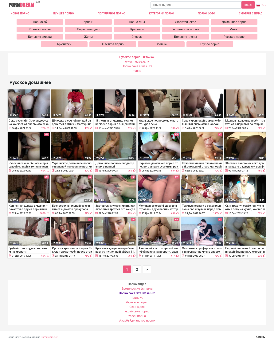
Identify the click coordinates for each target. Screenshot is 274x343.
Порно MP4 (137, 22)
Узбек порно (137, 316)
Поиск (248, 4)
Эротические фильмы (137, 288)
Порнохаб (40, 22)
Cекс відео (137, 307)
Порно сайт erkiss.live (137, 66)
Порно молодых (88, 29)
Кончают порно (40, 29)
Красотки (137, 29)
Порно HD (88, 22)
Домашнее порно (234, 22)
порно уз (137, 298)
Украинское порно (185, 29)
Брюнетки (64, 44)
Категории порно (161, 13)
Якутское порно (137, 302)
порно (137, 71)
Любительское (185, 22)
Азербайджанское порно (137, 320)
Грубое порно (209, 44)
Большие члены (185, 37)
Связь (260, 337)
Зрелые (161, 44)
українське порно (137, 311)
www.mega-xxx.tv (137, 61)
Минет (234, 29)
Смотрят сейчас (250, 13)
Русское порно (234, 37)
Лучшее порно (63, 13)
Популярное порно (111, 13)
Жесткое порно (113, 44)
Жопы (88, 37)
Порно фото (206, 13)
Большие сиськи (40, 37)
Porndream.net (49, 337)
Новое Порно (20, 13)
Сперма (137, 37)
